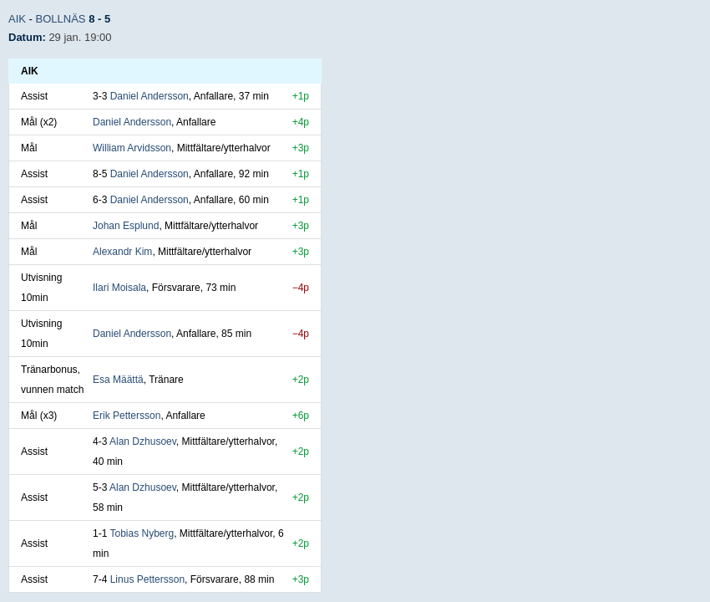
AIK (17, 19)
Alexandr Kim (122, 252)
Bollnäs (61, 19)
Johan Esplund (126, 226)
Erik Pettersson (126, 415)
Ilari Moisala (119, 287)
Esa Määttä (118, 379)
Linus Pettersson (147, 579)
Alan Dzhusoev (142, 441)
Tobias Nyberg (141, 533)
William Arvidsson (132, 148)
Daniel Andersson (149, 96)
